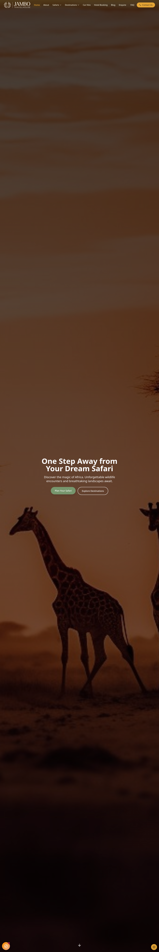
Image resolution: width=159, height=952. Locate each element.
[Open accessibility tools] (154, 947)
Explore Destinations (93, 490)
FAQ (132, 5)
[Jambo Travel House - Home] (17, 5)
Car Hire (87, 5)
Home (37, 5)
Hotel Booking (101, 5)
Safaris (57, 5)
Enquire (122, 5)
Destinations (72, 5)
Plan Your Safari (63, 490)
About (46, 5)
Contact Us (146, 5)
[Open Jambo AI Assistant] (6, 946)
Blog (113, 5)
